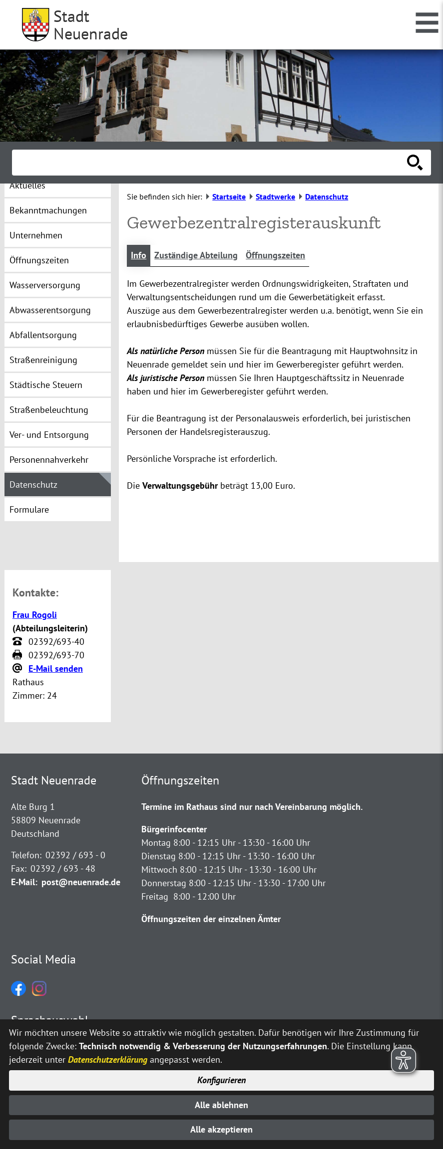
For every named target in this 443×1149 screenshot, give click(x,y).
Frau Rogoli (34, 615)
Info (138, 255)
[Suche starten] (415, 163)
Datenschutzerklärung (107, 1058)
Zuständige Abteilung (196, 255)
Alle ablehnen (221, 1104)
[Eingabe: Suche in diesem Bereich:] (210, 163)
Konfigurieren (221, 1079)
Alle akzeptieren (221, 1130)
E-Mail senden (55, 669)
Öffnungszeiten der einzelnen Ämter (211, 919)
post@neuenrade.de (80, 882)
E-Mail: (24, 882)
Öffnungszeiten (275, 255)
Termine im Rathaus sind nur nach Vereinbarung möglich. (252, 807)
